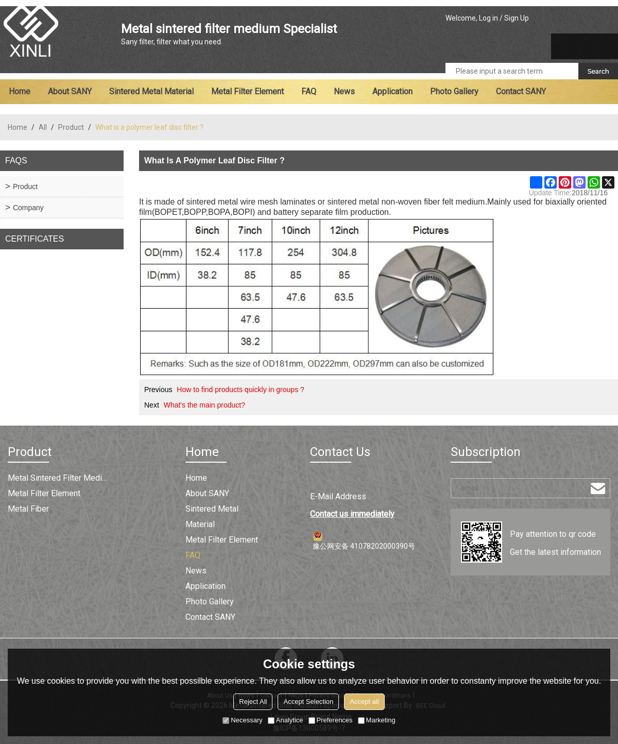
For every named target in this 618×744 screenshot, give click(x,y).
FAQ (308, 91)
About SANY (70, 91)
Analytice (285, 720)
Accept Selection (308, 701)
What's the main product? (204, 405)
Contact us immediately (352, 514)
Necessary (242, 720)
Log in (488, 18)
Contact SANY (521, 91)
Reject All (253, 701)
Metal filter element (247, 91)
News (344, 91)
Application (392, 91)
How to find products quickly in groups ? (240, 389)
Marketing (377, 720)
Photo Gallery (454, 91)
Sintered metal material (151, 91)
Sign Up (516, 18)
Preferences (330, 720)
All (43, 127)
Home (19, 91)
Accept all (364, 701)
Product (71, 127)
